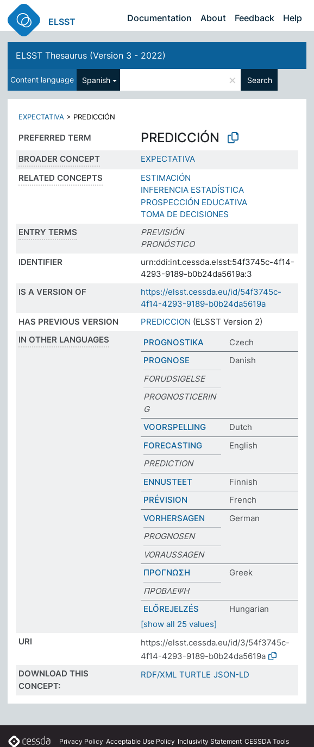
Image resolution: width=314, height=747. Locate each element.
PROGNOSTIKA (173, 342)
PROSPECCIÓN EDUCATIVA (194, 202)
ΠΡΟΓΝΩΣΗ (166, 572)
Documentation (159, 17)
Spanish (96, 80)
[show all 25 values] (179, 624)
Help (292, 17)
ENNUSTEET (167, 482)
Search (259, 80)
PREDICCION (166, 321)
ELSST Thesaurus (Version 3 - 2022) (91, 55)
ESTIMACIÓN (166, 178)
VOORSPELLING (174, 427)
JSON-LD (231, 674)
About (213, 17)
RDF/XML (159, 674)
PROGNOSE (166, 360)
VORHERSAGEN (174, 518)
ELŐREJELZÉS (171, 609)
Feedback (254, 17)
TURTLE (195, 674)
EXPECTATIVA (41, 116)
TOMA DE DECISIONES (185, 214)
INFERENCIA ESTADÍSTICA (192, 190)
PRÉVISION (165, 500)
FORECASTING (172, 445)
